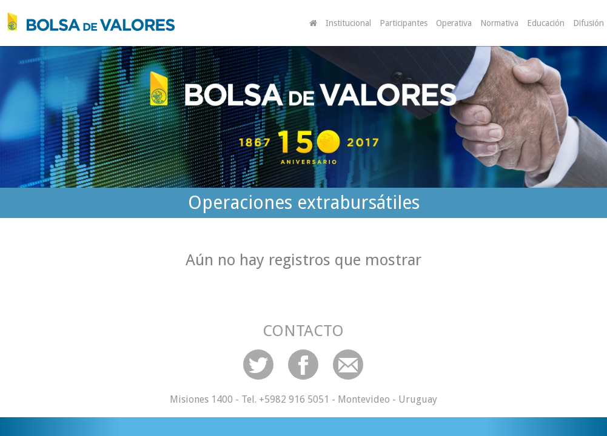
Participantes (404, 23)
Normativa (499, 23)
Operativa (454, 23)
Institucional (348, 23)
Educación (546, 23)
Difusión (588, 23)
